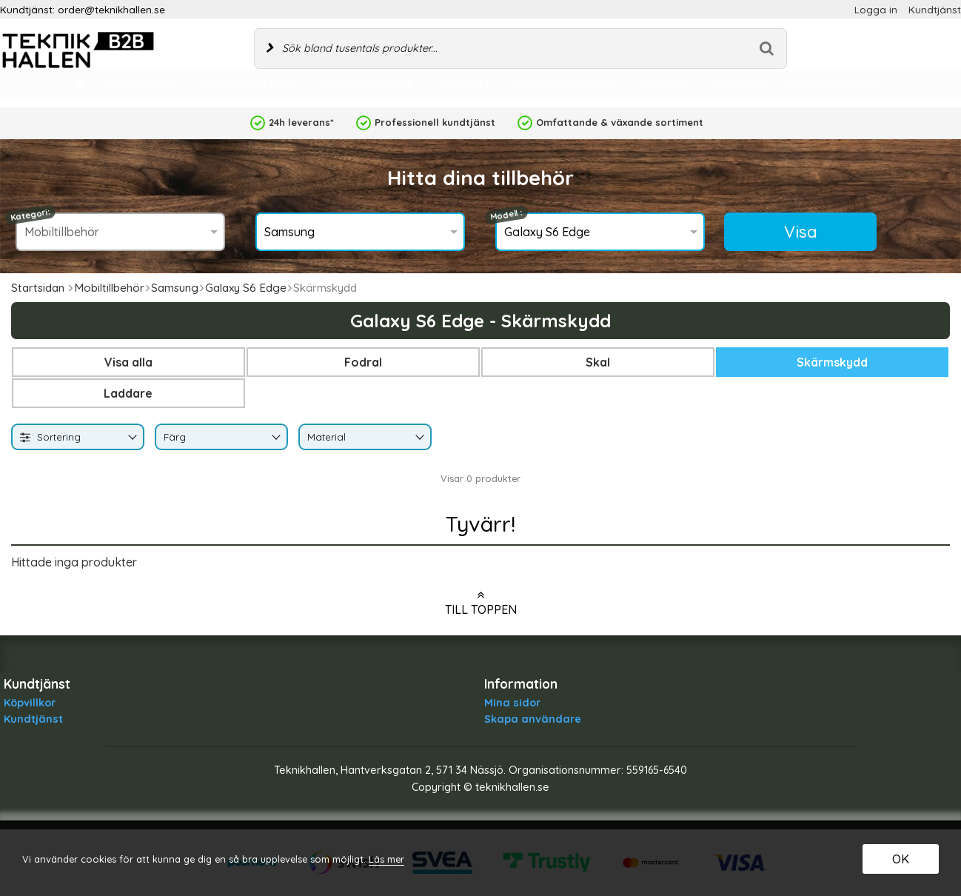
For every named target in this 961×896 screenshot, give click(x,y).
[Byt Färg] (275, 438)
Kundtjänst (934, 9)
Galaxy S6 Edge (246, 288)
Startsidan (37, 288)
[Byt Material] (418, 438)
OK (900, 859)
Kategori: (30, 215)
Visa (800, 231)
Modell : (507, 215)
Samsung (174, 288)
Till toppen (481, 603)
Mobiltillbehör (109, 288)
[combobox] (77, 437)
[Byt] (131, 438)
